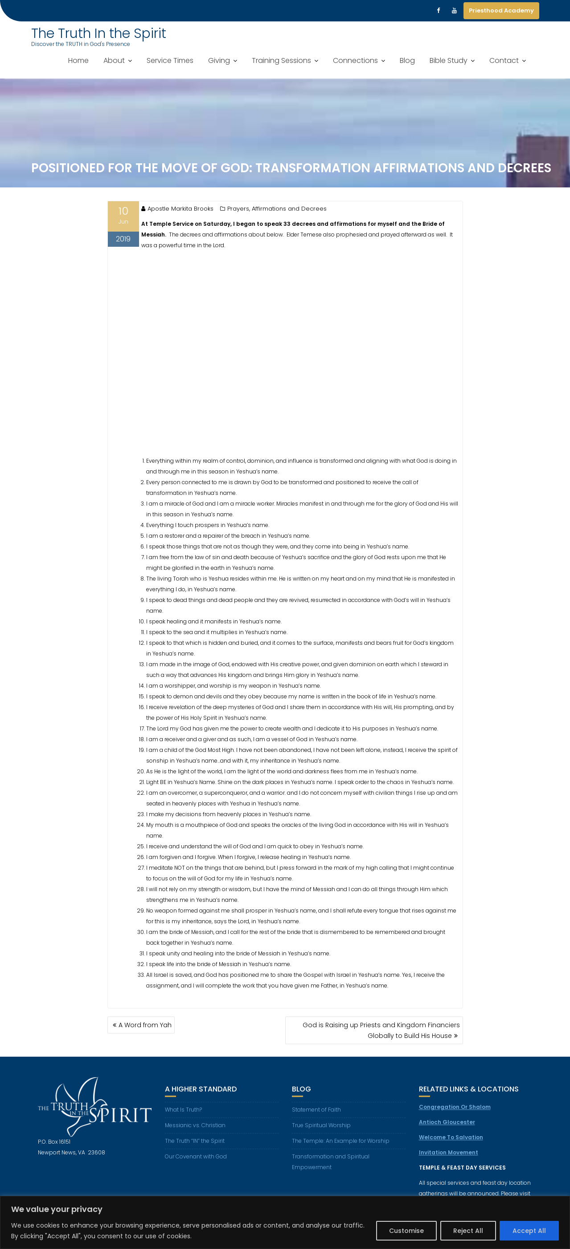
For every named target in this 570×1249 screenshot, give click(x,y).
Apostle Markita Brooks (177, 208)
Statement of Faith (316, 1115)
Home (78, 60)
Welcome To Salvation (451, 1143)
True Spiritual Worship (321, 1131)
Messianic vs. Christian (195, 1131)
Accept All (529, 1230)
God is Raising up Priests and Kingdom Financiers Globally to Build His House (381, 1030)
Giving (219, 60)
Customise (406, 1230)
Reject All (468, 1230)
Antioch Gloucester (447, 1128)
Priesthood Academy (501, 10)
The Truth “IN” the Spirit (195, 1146)
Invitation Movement (448, 1158)
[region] (285, 1222)
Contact (504, 60)
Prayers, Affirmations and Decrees (277, 208)
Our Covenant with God (196, 1162)
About (114, 60)
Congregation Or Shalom (455, 1112)
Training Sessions (281, 60)
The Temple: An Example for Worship (341, 1146)
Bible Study (448, 60)
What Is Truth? (183, 1115)
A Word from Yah (145, 1025)
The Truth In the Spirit (98, 33)
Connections (355, 60)
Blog (407, 60)
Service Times (170, 60)
